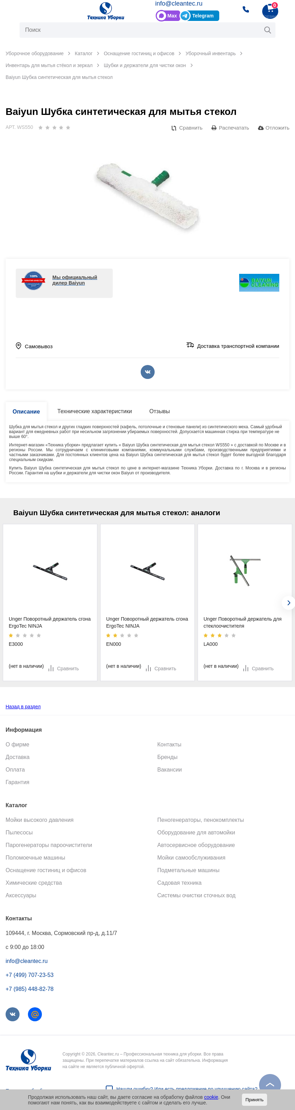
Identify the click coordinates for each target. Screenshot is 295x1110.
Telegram (203, 16)
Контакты (169, 744)
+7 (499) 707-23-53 (29, 975)
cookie (211, 1097)
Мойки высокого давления (40, 820)
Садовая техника (179, 883)
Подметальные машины (188, 870)
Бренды (167, 757)
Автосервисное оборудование (196, 845)
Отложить (277, 128)
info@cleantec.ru (178, 3)
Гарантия (17, 782)
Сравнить (190, 128)
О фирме (17, 744)
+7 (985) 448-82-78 (29, 989)
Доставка (18, 757)
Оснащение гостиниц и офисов (46, 870)
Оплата (15, 770)
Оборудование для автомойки (196, 832)
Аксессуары (21, 895)
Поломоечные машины (35, 858)
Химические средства (34, 883)
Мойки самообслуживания (191, 858)
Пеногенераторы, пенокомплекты (200, 820)
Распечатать (234, 128)
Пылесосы (19, 832)
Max (172, 16)
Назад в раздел (23, 706)
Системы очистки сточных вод (196, 895)
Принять (254, 1099)
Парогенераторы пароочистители (49, 845)
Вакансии (169, 770)
